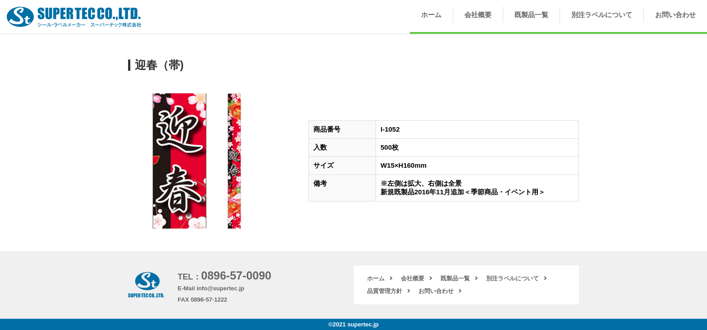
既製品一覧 (531, 14)
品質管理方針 (384, 291)
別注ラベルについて (601, 14)
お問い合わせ (675, 14)
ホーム (431, 14)
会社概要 (477, 14)
